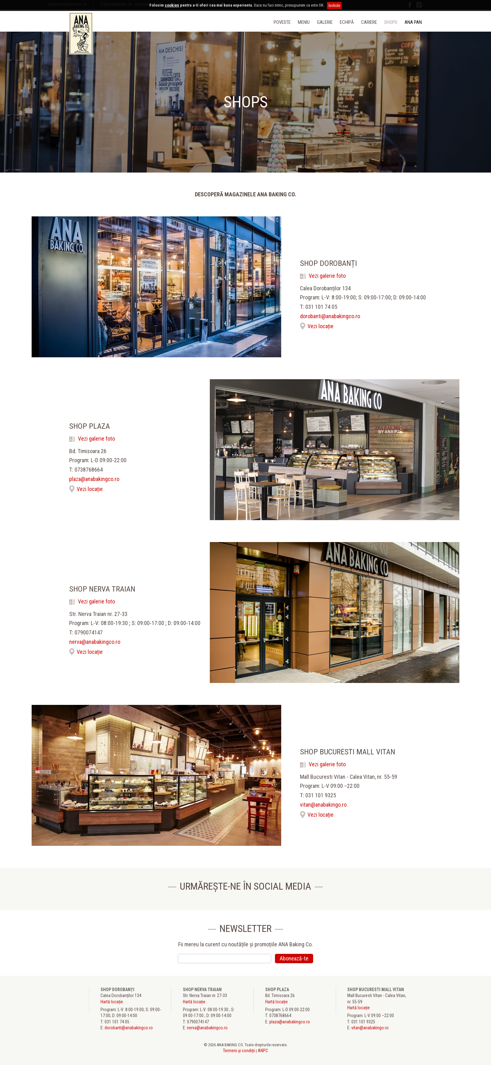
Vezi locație (320, 326)
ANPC (263, 1050)
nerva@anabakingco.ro (94, 642)
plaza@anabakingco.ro (94, 479)
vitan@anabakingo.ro (323, 805)
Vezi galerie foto (323, 276)
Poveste (282, 22)
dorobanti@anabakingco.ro (330, 316)
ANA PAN (413, 22)
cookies (172, 5)
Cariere (369, 22)
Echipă (347, 22)
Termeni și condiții (239, 1050)
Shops (390, 22)
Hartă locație (112, 1001)
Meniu (304, 22)
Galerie (325, 22)
